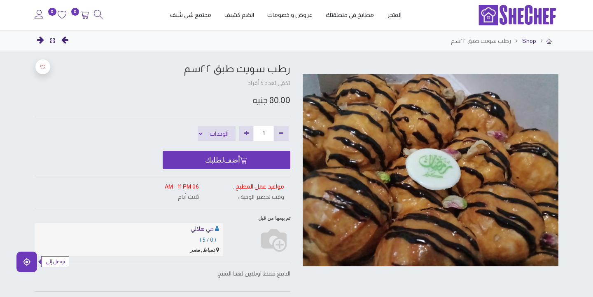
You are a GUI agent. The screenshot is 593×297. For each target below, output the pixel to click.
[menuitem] (394, 15)
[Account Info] (39, 15)
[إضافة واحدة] (246, 133)
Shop (528, 41)
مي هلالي (202, 228)
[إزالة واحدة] (281, 133)
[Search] (98, 15)
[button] (227, 160)
